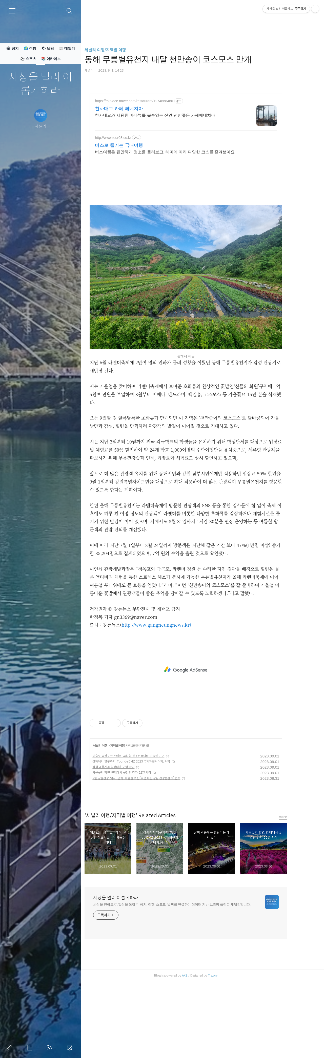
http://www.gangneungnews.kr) (170, 695)
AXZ (198, 1046)
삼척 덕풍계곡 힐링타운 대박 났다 (127, 838)
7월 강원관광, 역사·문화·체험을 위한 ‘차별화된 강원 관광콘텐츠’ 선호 (150, 849)
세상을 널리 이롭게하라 (40, 84)
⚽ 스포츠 (28, 59)
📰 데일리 (67, 48)
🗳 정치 (12, 48)
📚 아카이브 (51, 59)
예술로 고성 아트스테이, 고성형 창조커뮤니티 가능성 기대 (142, 827)
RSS (51, 1048)
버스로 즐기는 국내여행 (132, 145)
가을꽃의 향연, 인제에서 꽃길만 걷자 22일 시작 (135, 843)
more (296, 887)
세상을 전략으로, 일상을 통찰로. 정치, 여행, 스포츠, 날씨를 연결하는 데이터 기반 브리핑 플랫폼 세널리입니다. (185, 975)
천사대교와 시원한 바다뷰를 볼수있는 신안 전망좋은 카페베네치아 (168, 115)
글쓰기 (11, 1048)
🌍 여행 (30, 48)
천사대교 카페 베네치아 (132, 108)
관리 (71, 1048)
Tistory (226, 1046)
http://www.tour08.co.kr (126, 138)
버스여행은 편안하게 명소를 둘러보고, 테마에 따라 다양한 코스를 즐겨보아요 (178, 152)
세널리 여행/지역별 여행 (118, 50)
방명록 (31, 1048)
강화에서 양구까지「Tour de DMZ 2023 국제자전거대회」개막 (145, 832)
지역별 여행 (131, 816)
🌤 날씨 (47, 48)
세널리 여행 (113, 816)
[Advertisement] (199, 207)
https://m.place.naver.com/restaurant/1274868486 (147, 101)
